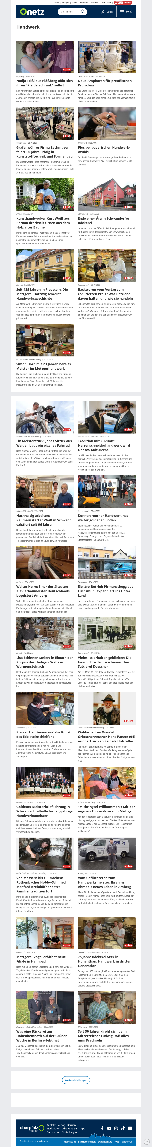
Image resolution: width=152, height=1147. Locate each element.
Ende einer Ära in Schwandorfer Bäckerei (103, 221)
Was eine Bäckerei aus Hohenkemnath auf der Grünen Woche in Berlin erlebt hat (41, 1037)
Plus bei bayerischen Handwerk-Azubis (104, 150)
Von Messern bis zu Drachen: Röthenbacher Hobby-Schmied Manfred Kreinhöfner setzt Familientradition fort (41, 886)
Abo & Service (105, 2)
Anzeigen (65, 2)
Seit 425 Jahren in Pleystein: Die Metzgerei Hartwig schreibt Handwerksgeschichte (42, 295)
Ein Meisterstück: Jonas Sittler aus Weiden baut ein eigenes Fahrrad (44, 444)
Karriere (72, 1126)
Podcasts (94, 2)
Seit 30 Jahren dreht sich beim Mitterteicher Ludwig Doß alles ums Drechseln (103, 1037)
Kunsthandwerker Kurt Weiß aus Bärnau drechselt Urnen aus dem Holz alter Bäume (43, 224)
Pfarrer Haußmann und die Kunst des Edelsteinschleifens (43, 735)
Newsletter (84, 2)
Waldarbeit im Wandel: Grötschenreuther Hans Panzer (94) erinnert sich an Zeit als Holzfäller (106, 737)
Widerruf (127, 1143)
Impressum (69, 1143)
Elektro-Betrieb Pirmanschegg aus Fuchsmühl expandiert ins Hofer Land (105, 592)
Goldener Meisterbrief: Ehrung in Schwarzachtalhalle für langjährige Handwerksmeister (44, 812)
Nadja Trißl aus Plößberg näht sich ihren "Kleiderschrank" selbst (44, 84)
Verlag (61, 1126)
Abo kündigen (70, 1130)
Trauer (74, 2)
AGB (117, 1143)
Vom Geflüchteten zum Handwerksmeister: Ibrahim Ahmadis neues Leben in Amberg (104, 883)
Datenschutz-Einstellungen (62, 1133)
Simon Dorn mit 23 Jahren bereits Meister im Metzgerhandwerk (43, 367)
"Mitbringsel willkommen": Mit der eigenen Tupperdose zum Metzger (106, 810)
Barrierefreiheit (87, 1143)
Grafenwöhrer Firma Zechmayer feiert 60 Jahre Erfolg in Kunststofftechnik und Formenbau (44, 153)
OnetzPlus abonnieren (122, 2)
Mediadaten (53, 1130)
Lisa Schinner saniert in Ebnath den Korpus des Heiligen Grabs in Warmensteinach (44, 663)
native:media (43, 1142)
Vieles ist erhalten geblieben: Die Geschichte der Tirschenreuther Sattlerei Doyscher (104, 663)
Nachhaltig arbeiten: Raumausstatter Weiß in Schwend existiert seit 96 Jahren (44, 521)
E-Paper (56, 2)
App (83, 1130)
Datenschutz (105, 1143)
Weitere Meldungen (76, 1081)
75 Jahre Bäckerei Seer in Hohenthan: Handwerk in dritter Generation (104, 962)
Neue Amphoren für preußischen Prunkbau (105, 84)
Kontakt (51, 1126)
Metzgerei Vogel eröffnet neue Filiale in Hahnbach (41, 960)
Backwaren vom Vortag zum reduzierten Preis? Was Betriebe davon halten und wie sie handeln (105, 295)
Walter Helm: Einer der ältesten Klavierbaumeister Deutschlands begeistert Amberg (43, 592)
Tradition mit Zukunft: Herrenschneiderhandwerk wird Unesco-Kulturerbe (104, 446)
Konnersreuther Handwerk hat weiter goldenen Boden (103, 518)
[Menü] (121, 12)
